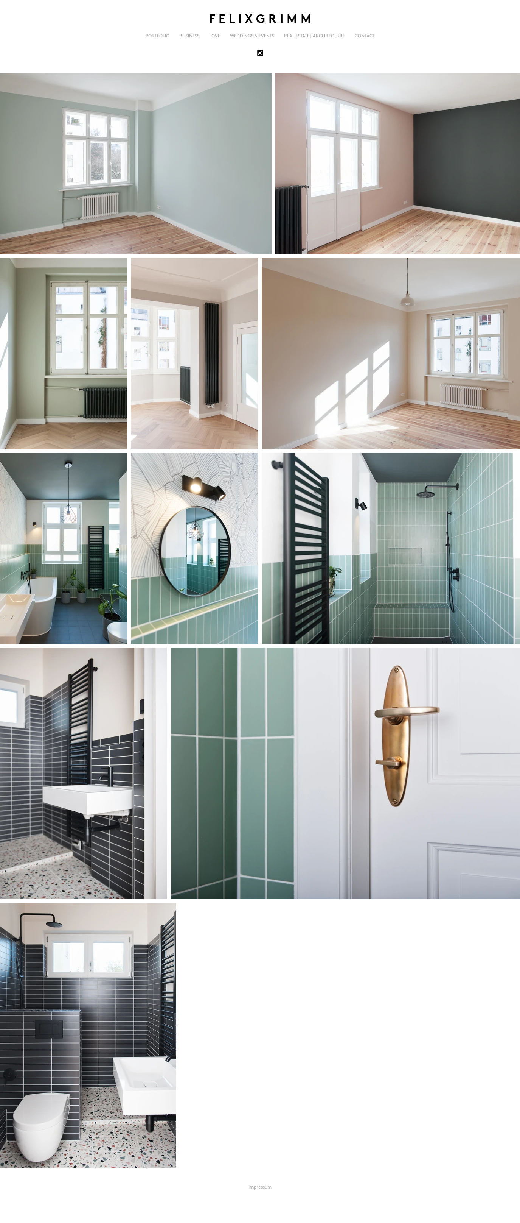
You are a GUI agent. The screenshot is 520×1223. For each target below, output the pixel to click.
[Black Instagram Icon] (260, 53)
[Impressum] (260, 1187)
